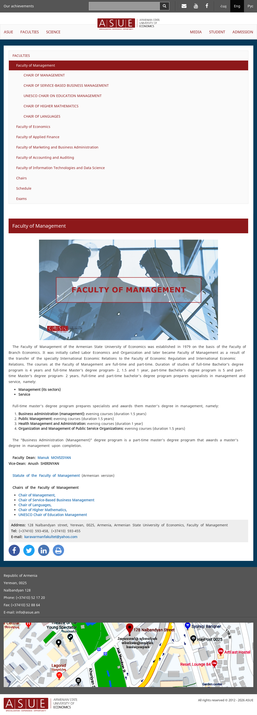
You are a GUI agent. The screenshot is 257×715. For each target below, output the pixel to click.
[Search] (164, 6)
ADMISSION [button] (242, 31)
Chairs (21, 178)
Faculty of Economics (33, 126)
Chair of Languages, (35, 505)
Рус (250, 6)
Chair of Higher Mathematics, (42, 509)
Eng (237, 6)
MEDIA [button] (196, 31)
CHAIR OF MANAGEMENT (44, 75)
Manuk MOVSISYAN (54, 457)
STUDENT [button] (217, 31)
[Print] (58, 550)
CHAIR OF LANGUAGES (42, 116)
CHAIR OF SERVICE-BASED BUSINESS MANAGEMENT (66, 85)
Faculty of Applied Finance (37, 137)
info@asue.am (28, 612)
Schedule (23, 188)
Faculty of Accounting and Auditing (45, 157)
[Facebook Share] (14, 550)
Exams (21, 198)
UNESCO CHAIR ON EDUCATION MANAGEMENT (63, 95)
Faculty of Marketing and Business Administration (57, 147)
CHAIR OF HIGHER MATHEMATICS (51, 106)
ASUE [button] (8, 31)
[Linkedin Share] (43, 550)
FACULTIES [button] (29, 31)
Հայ (223, 6)
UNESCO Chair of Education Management (52, 514)
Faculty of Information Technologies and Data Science (60, 167)
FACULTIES (21, 55)
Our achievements (19, 6)
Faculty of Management (35, 65)
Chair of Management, (36, 495)
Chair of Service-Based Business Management (56, 500)
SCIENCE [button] (53, 31)
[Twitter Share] (29, 550)
